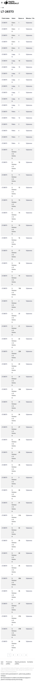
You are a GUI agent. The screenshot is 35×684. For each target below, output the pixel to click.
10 (19, 162)
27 (19, 427)
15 (19, 67)
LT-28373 (4, 23)
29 (19, 452)
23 (19, 364)
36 (19, 591)
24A (19, 389)
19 (19, 276)
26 (19, 414)
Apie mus (2, 663)
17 (19, 73)
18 (19, 263)
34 (19, 553)
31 (19, 503)
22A (19, 351)
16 (19, 238)
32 (19, 528)
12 (19, 118)
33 (19, 540)
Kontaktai (30, 662)
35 (19, 566)
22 (19, 339)
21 (19, 326)
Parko (13, 111)
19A (19, 288)
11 (19, 54)
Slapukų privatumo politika (20, 663)
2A (19, 465)
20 (19, 313)
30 (19, 490)
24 (19, 377)
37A (19, 616)
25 (19, 402)
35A (19, 578)
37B (19, 629)
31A (19, 515)
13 (19, 61)
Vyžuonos (29, 23)
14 (19, 213)
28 (19, 440)
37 (19, 603)
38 (19, 641)
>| (26, 655)
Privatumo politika (9, 663)
